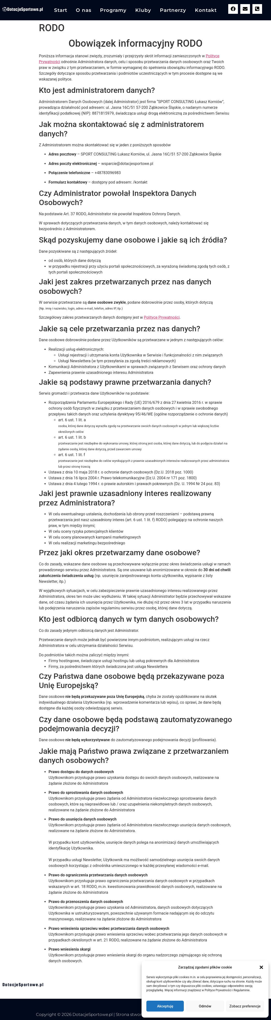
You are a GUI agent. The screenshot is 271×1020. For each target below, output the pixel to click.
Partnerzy (173, 10)
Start (60, 10)
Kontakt (206, 10)
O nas (83, 10)
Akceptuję (165, 1006)
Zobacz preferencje (245, 1006)
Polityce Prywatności (161, 317)
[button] (261, 967)
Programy (113, 10)
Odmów (205, 1006)
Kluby (143, 10)
